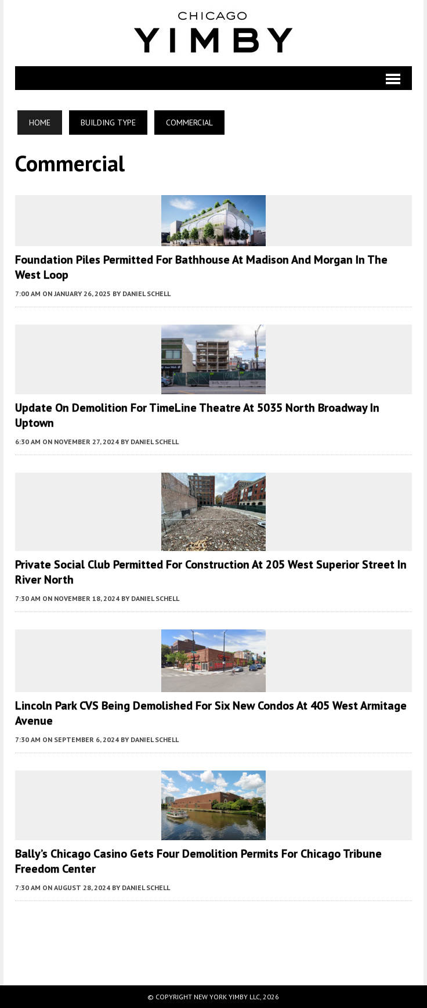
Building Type (108, 122)
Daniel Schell (146, 293)
